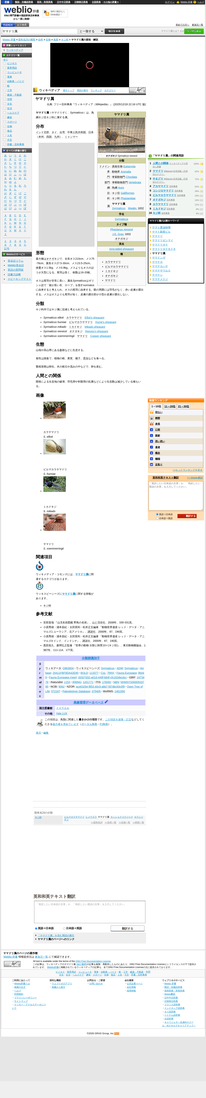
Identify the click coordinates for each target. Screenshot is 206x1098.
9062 (62, 686)
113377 (93, 672)
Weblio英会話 (16, 265)
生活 (9, 108)
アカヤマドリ (160, 186)
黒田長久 (48, 645)
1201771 (88, 682)
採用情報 (131, 990)
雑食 (46, 358)
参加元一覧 (197, 24)
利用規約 (18, 994)
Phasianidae (128, 198)
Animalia (126, 171)
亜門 (107, 182)
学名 (121, 214)
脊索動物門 (118, 176)
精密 (157, 418)
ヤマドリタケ (160, 244)
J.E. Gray (117, 234)
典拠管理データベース (89, 702)
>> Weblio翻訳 (195, 477)
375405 (96, 691)
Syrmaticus (118, 208)
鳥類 (55, 39)
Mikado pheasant (95, 326)
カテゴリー (110, 90)
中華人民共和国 (76, 132)
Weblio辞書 (53, 967)
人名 (9, 135)
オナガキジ (121, 238)
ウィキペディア (49, 90)
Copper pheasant (100, 335)
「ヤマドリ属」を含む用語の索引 (56, 935)
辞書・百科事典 (15, 144)
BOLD (84, 672)
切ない (158, 412)
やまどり (158, 178)
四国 (49, 136)
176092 (106, 682)
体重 (38, 267)
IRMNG (76, 682)
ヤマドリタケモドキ (164, 248)
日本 (91, 132)
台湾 (62, 132)
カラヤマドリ (113, 261)
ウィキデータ (53, 668)
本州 (41, 136)
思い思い (160, 441)
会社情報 (131, 987)
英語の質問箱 (15, 269)
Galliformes (127, 193)
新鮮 (157, 435)
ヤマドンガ (158, 257)
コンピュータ (14, 72)
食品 (9, 130)
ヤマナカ (157, 261)
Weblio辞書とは (22, 983)
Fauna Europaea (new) (63, 677)
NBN (116, 682)
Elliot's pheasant (94, 317)
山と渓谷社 (98, 622)
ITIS (98, 682)
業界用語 (12, 67)
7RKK (110, 672)
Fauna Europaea (127, 672)
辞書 (7, 2)
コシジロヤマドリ (163, 190)
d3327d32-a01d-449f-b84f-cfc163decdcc (102, 677)
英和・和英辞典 (45, 2)
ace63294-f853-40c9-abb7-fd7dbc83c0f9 (100, 686)
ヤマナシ (157, 274)
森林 (62, 350)
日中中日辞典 (63, 2)
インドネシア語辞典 (174, 1008)
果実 (70, 358)
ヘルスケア (13, 112)
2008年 (112, 622)
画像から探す (58, 987)
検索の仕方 (20, 987)
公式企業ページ (135, 983)
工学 (9, 90)
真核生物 (117, 166)
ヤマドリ (110, 280)
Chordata (131, 176)
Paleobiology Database (76, 691)
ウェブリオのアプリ (62, 983)
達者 (157, 447)
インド (40, 132)
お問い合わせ (96, 983)
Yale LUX (61, 713)
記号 (6, 248)
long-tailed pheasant (121, 248)
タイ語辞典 (170, 1011)
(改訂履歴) (81, 964)
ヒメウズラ (91, 817)
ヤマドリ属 (81, 574)
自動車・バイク (15, 81)
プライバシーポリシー (25, 997)
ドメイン (104, 166)
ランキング (96, 90)
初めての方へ (182, 24)
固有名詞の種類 (26, 39)
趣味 (9, 117)
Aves (121, 187)
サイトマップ (21, 1001)
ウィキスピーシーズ (88, 668)
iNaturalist (57, 682)
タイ (54, 132)
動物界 (116, 171)
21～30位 (183, 406)
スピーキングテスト (19, 278)
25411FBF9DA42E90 (65, 672)
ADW (120, 668)
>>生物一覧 (124, 822)
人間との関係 (160, 163)
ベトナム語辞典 (172, 1015)
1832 (141, 208)
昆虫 (85, 358)
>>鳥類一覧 (138, 822)
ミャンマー (71, 136)
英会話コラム (15, 260)
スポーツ (12, 121)
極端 (157, 458)
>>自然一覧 (110, 822)
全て (5, 60)
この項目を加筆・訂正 (118, 719)
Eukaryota (129, 166)
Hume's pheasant (105, 322)
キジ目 (116, 193)
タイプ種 (121, 224)
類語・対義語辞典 (24, 2)
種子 (77, 358)
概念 (157, 453)
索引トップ (68, 90)
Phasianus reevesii (121, 229)
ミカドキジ (111, 271)
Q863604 (68, 668)
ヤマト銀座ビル (161, 231)
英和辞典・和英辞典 (174, 990)
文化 (9, 103)
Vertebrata (135, 182)
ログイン (170, 2)
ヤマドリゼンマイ (162, 240)
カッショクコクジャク (122, 817)
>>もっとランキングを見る (187, 470)
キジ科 (64, 39)
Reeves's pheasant (96, 331)
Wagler (132, 208)
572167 (55, 691)
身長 (157, 423)
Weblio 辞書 (186, 2)
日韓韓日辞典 (81, 2)
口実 (157, 429)
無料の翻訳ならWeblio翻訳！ (57, 13)
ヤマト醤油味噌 (161, 227)
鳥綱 (114, 187)
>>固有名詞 (96, 822)
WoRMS (108, 691)
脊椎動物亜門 (120, 182)
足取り (158, 464)
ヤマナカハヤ (160, 266)
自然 (40, 39)
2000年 (102, 631)
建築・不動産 (14, 94)
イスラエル (62, 707)
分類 (121, 160)
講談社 (91, 631)
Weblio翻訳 (169, 994)
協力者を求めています (66, 724)
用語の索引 (82, 90)
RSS (117, 1034)
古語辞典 (96, 2)
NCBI (54, 686)
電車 (9, 76)
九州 (56, 136)
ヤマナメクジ (160, 279)
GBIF (132, 677)
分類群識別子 (91, 658)
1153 (67, 682)
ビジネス (12, 63)
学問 (9, 99)
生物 (48, 39)
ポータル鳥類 (89, 724)
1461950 (119, 691)
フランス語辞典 (172, 1004)
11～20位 (169, 406)
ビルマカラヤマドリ (117, 266)
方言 (9, 139)
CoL (103, 672)
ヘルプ (200, 2)
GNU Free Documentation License (93, 961)
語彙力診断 (14, 274)
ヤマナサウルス (161, 270)
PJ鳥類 (104, 724)
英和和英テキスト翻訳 (54, 896)
